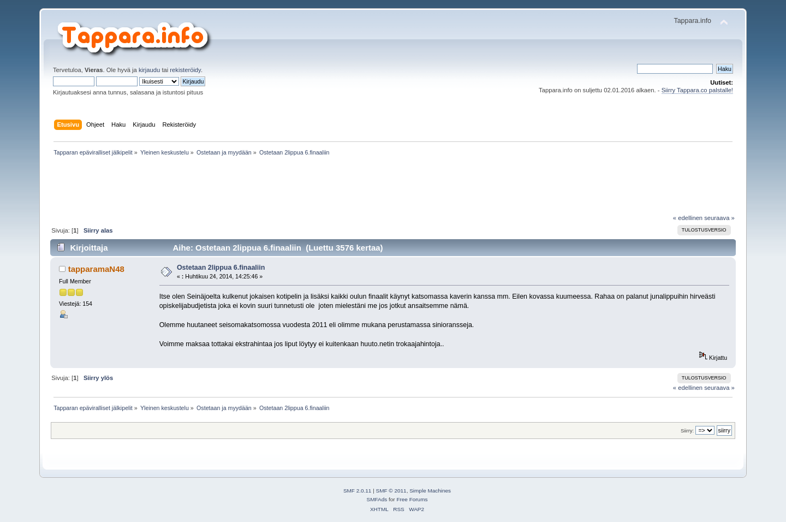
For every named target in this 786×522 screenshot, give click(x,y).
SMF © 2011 (391, 491)
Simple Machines (430, 491)
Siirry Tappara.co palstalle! (697, 90)
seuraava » (719, 218)
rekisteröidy (185, 70)
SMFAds (377, 499)
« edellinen (687, 218)
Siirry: (687, 431)
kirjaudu (149, 70)
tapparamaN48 (96, 269)
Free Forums (411, 499)
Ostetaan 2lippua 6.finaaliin (221, 267)
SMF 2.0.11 (357, 491)
